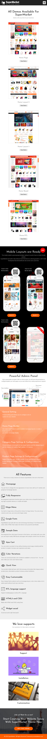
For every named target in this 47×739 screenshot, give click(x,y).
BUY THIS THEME (23, 728)
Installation (23, 678)
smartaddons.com (38, 736)
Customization (23, 703)
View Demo (23, 61)
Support (23, 653)
